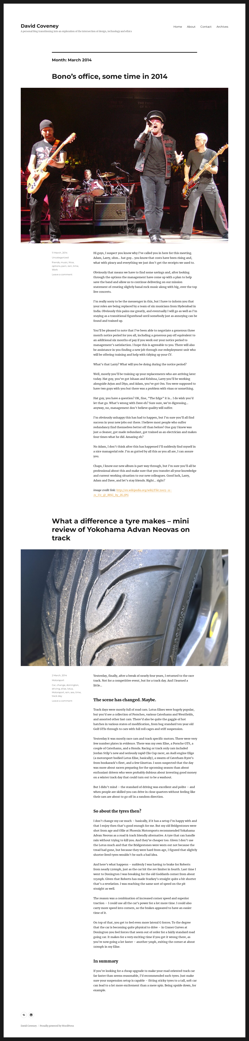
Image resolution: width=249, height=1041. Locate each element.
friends (56, 262)
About (191, 26)
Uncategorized (60, 257)
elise (63, 688)
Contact (206, 26)
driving (56, 688)
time (75, 266)
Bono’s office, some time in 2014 (110, 76)
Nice (71, 262)
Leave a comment (62, 274)
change (61, 685)
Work (55, 269)
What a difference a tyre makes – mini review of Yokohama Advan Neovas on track (121, 529)
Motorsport (58, 680)
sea (72, 692)
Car (54, 685)
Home (177, 26)
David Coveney (40, 26)
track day (57, 696)
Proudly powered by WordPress (57, 1025)
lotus (70, 688)
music (64, 262)
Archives (222, 26)
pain (64, 266)
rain (70, 266)
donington (72, 685)
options (56, 266)
